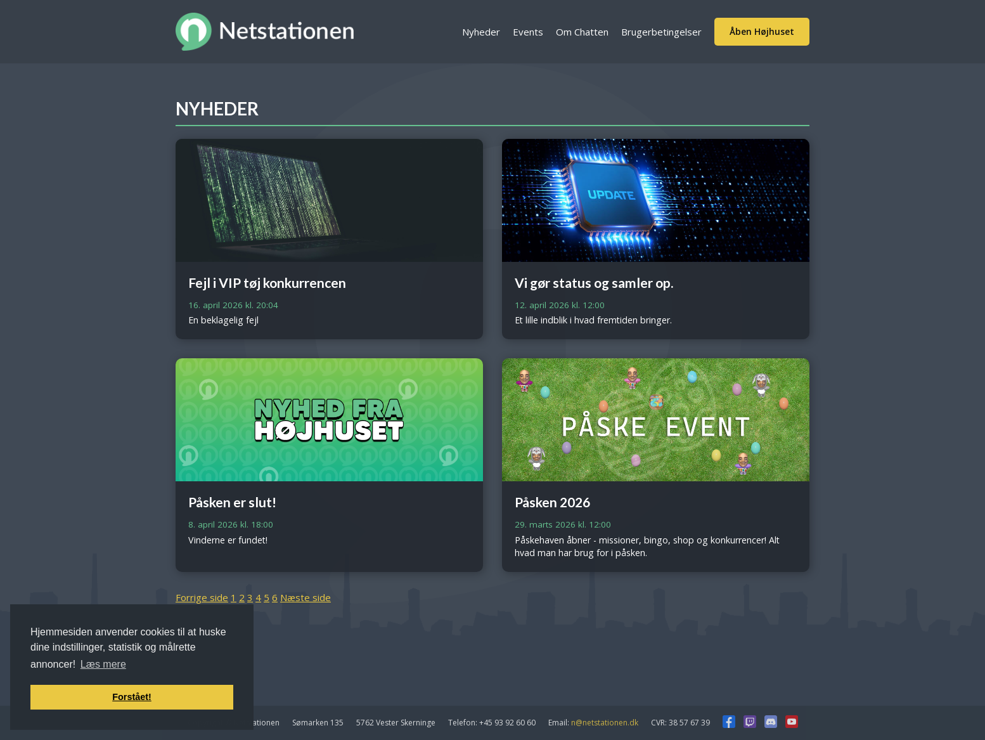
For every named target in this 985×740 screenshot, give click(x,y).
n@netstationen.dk (604, 722)
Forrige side (202, 597)
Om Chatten (582, 31)
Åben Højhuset (762, 31)
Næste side (305, 597)
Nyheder (481, 31)
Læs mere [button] (103, 664)
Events (528, 31)
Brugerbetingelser (661, 31)
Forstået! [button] (131, 697)
